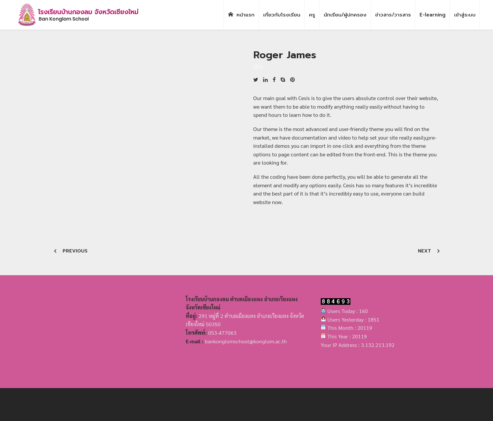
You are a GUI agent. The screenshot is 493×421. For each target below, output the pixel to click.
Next (424, 251)
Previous (75, 251)
